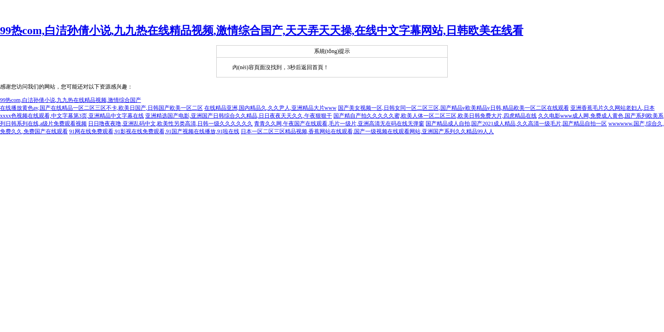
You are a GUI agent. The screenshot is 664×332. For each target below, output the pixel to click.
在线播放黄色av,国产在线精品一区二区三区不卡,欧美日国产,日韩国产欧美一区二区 (101, 108)
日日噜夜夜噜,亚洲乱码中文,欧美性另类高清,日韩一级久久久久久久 (170, 123)
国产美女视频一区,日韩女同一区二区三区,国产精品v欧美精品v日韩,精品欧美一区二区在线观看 (453, 108)
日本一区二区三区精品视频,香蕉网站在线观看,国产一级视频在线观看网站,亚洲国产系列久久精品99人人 (367, 131)
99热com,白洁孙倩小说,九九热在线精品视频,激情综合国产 (70, 100)
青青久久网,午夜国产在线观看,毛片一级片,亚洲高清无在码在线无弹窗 (339, 123)
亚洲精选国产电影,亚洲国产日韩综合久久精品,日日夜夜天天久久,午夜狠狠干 (238, 116)
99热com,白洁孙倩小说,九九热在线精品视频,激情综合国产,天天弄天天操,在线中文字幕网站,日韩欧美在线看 (261, 30)
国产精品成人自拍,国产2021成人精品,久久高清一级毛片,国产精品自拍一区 (516, 123)
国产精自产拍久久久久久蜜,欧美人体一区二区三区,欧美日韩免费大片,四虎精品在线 (435, 116)
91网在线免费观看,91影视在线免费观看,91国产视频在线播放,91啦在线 (154, 131)
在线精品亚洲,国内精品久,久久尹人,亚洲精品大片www (270, 108)
